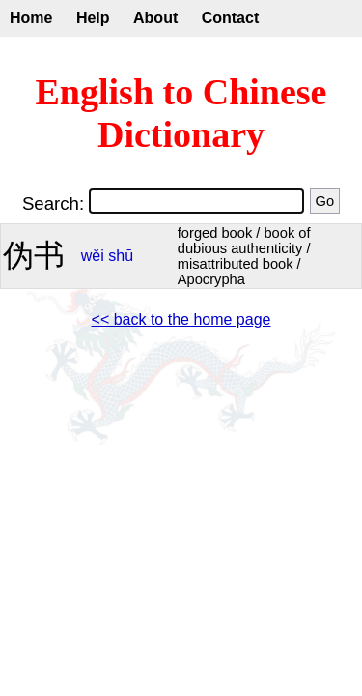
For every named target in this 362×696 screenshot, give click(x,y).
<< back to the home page (181, 319)
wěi (92, 255)
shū (120, 255)
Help (93, 18)
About (155, 18)
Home (31, 18)
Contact (231, 18)
